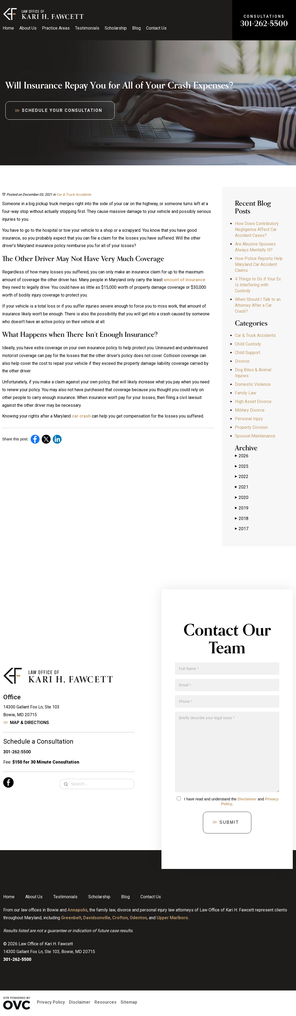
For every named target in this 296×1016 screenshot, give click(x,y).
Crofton (120, 917)
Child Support (247, 352)
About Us (28, 28)
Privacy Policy (51, 1002)
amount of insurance (184, 279)
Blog (136, 28)
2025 (241, 466)
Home (8, 28)
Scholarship (116, 28)
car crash (81, 416)
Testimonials (87, 28)
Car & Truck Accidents (74, 194)
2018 (241, 518)
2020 (241, 497)
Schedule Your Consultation (62, 110)
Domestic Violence (253, 384)
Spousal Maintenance (255, 436)
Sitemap (129, 1002)
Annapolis (77, 909)
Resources (105, 1002)
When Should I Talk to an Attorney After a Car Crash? (258, 305)
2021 (241, 487)
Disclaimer (247, 799)
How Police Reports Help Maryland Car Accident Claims (259, 264)
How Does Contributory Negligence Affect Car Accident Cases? (257, 229)
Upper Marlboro (172, 917)
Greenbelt (71, 917)
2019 (241, 508)
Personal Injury (249, 418)
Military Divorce (250, 410)
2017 (241, 529)
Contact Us (156, 28)
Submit (229, 822)
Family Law (245, 392)
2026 (241, 456)
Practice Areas (56, 28)
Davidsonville (96, 917)
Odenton (138, 917)
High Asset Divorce (253, 401)
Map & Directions (29, 722)
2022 (241, 476)
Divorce (242, 361)
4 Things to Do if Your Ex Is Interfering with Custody (258, 284)
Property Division (251, 427)
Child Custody (248, 344)
